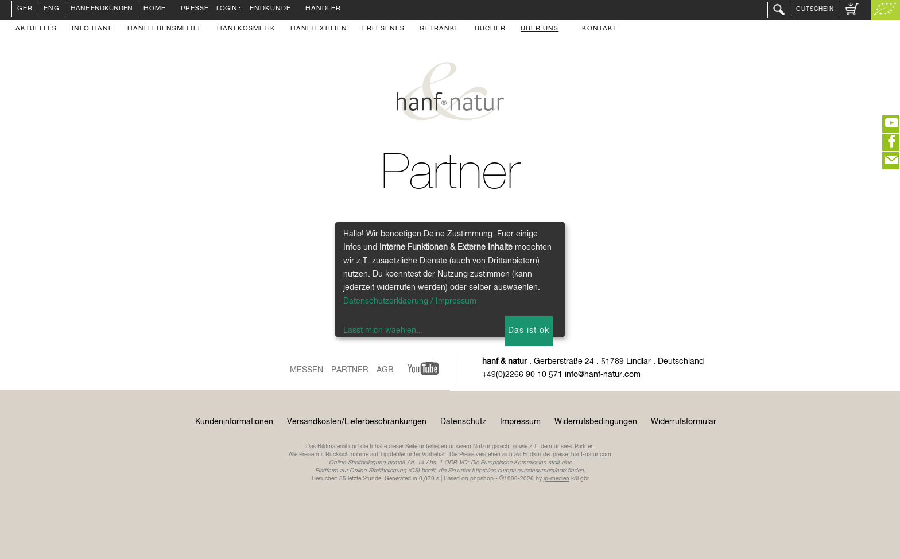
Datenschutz (463, 422)
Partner (349, 370)
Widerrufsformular (683, 422)
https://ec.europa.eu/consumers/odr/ (519, 470)
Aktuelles (36, 29)
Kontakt (599, 29)
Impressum (520, 422)
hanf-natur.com (591, 454)
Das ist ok (528, 331)
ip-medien (556, 479)
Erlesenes (383, 29)
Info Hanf (92, 29)
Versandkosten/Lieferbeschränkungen (356, 422)
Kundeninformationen (234, 422)
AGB (385, 370)
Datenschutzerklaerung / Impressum (409, 301)
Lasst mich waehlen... (383, 331)
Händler (323, 9)
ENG (52, 9)
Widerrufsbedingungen (595, 422)
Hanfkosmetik (246, 29)
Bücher (490, 29)
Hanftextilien (318, 29)
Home (154, 9)
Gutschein (815, 9)
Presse (195, 9)
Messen (306, 370)
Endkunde (270, 9)
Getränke (440, 29)
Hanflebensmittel (164, 29)
